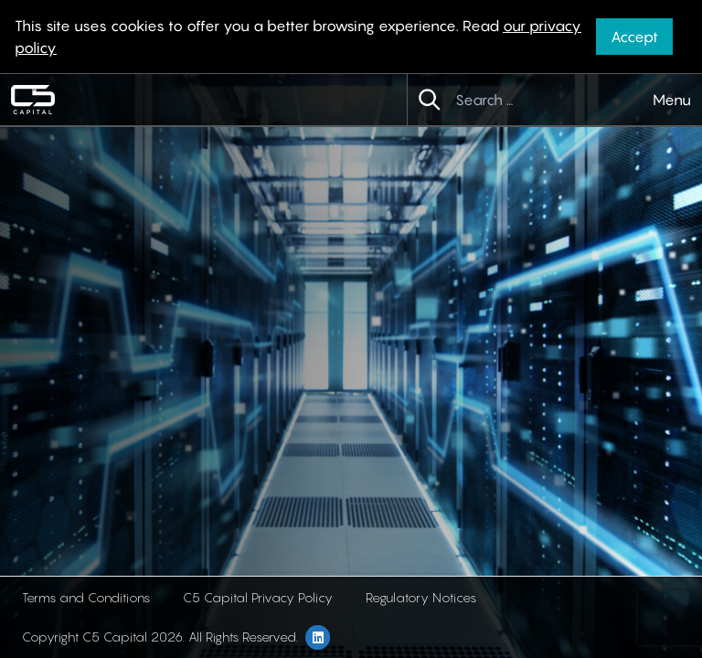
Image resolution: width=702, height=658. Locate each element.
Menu (672, 99)
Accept (634, 36)
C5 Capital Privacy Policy (258, 597)
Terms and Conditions (86, 597)
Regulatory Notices (421, 597)
